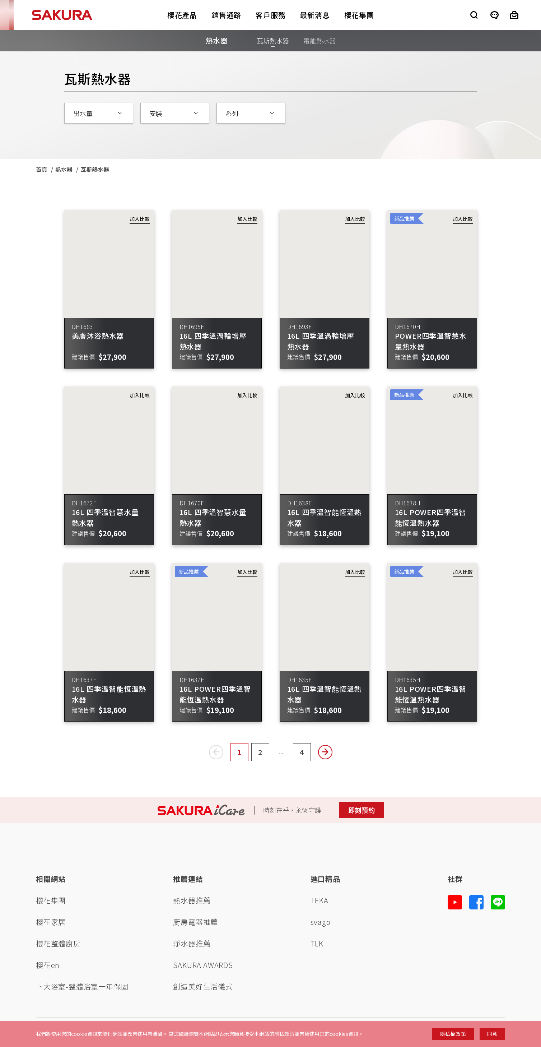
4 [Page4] (305, 754)
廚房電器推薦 (195, 922)
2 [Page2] (263, 754)
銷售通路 (226, 15)
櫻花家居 (51, 922)
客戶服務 (270, 15)
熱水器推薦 (191, 900)
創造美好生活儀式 (203, 986)
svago (321, 922)
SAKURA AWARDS (203, 965)
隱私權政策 (453, 1033)
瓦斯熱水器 (273, 40)
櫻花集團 (359, 15)
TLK (317, 943)
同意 (492, 1033)
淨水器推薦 (191, 943)
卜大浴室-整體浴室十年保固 (82, 986)
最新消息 (315, 15)
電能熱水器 (319, 40)
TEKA (319, 900)
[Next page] (325, 752)
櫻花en (48, 965)
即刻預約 (361, 810)
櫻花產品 (182, 15)
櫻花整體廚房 (58, 943)
